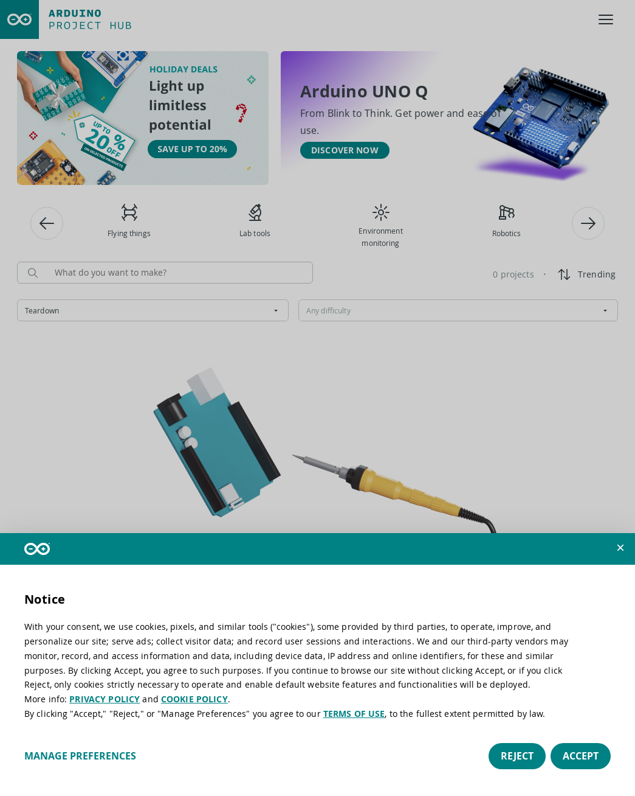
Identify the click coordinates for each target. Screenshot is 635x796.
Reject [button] (517, 756)
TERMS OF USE (354, 713)
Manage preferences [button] (80, 756)
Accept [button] (581, 756)
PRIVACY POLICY (104, 699)
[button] (620, 547)
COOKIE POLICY (194, 699)
